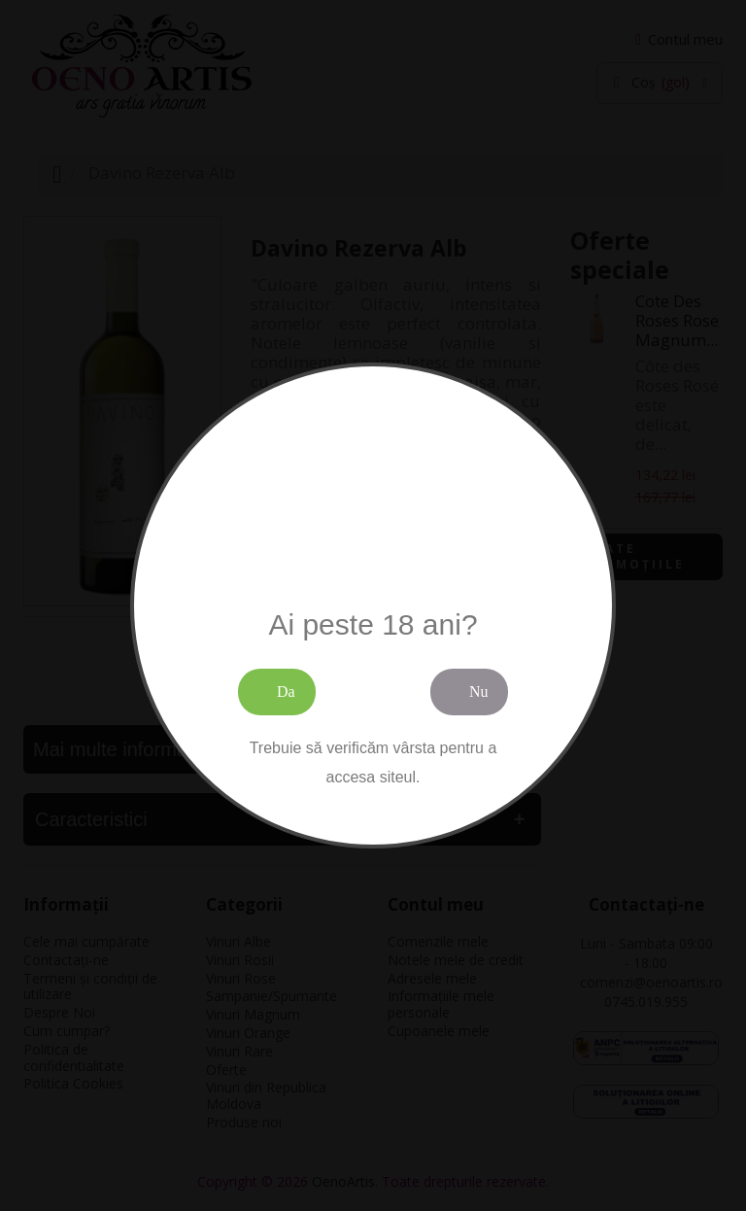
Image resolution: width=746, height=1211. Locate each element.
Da (286, 691)
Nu (479, 691)
